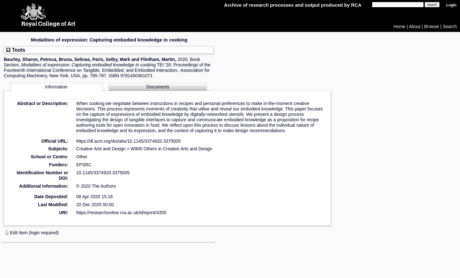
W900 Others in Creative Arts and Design (171, 148)
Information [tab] (56, 86)
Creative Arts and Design (101, 148)
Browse (431, 26)
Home (399, 26)
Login (451, 5)
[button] (7, 232)
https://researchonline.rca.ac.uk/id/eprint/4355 (121, 212)
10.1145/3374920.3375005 (102, 172)
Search (450, 26)
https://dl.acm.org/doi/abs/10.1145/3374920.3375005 (128, 141)
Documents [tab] (158, 86)
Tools (15, 50)
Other (81, 156)
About (415, 26)
